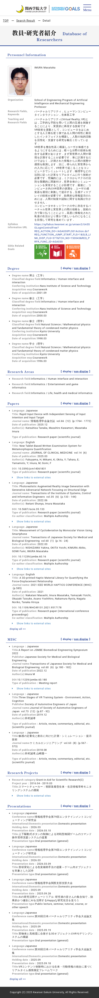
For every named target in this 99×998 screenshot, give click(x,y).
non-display (81, 268)
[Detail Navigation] (87, 8)
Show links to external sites (31, 477)
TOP (6, 20)
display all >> (18, 628)
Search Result (25, 20)
